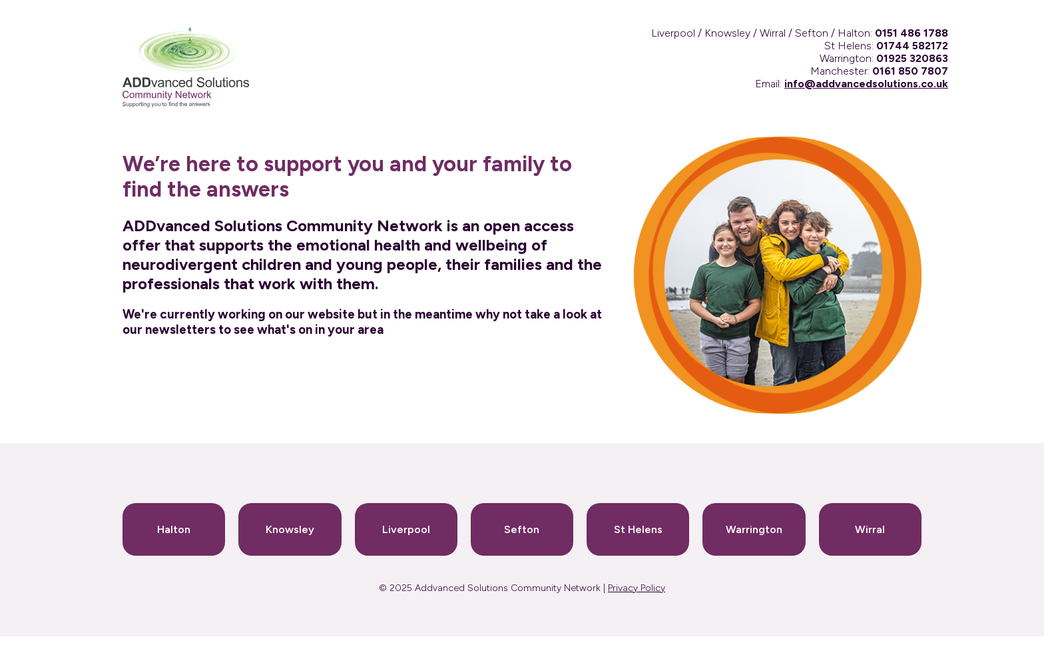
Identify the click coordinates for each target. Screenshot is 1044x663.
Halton (173, 529)
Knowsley (290, 529)
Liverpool (406, 529)
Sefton (521, 529)
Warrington (754, 529)
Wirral (870, 529)
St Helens (638, 529)
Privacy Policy (636, 588)
